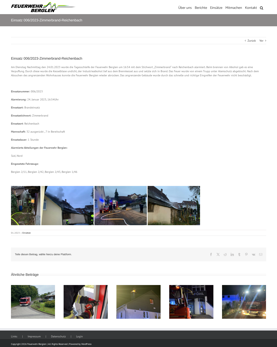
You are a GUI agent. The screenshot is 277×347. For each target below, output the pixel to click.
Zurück (252, 40)
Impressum (34, 336)
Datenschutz (58, 336)
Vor (261, 40)
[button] (261, 7)
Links (14, 336)
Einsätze (26, 232)
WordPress (86, 343)
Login (79, 336)
